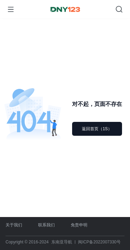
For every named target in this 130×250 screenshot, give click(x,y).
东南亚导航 (61, 242)
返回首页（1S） (97, 128)
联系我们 (46, 225)
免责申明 (79, 225)
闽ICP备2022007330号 (99, 242)
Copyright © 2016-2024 (27, 242)
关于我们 (14, 225)
